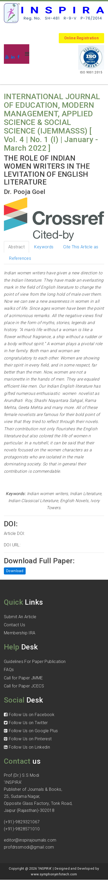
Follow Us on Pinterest (28, 738)
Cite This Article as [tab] (80, 246)
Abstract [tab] (16, 246)
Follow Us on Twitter (26, 722)
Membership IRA (19, 632)
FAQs (9, 669)
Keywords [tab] (43, 246)
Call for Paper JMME (23, 677)
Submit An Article (20, 616)
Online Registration (81, 38)
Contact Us (14, 624)
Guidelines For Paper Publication (35, 661)
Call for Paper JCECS (24, 686)
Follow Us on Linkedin (27, 747)
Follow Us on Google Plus (31, 730)
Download (14, 571)
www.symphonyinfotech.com (54, 874)
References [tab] (20, 258)
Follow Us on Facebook (29, 714)
